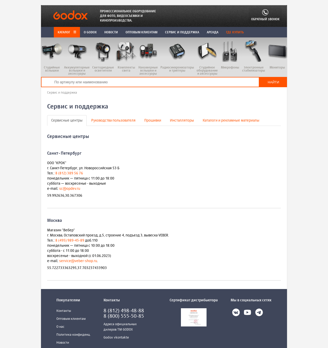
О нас (60, 327)
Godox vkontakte (116, 337)
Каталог (67, 32)
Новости (62, 342)
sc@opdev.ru (69, 189)
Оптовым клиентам (71, 319)
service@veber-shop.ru (78, 261)
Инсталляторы (182, 120)
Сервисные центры (67, 120)
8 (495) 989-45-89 (69, 240)
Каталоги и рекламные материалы (231, 120)
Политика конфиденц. (73, 334)
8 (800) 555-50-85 (124, 316)
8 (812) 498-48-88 (124, 311)
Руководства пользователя (113, 120)
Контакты (63, 311)
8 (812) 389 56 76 (69, 173)
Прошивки (152, 120)
